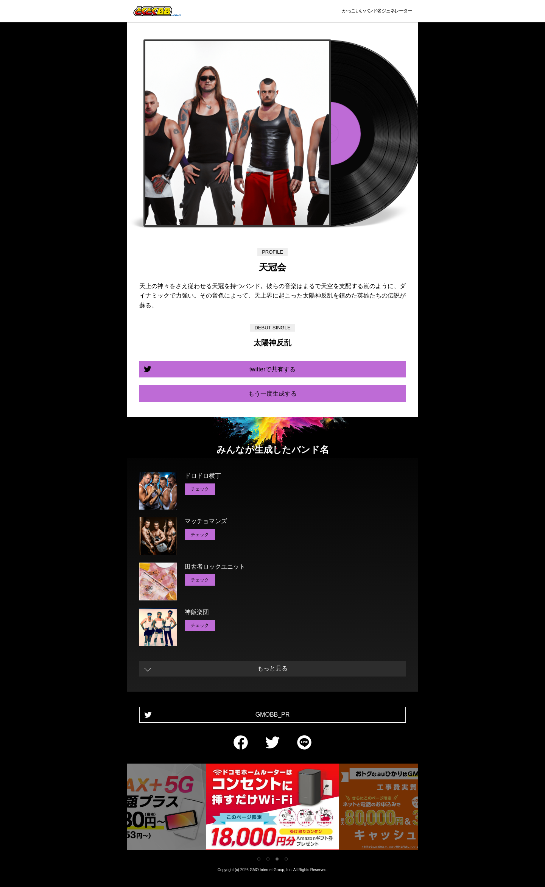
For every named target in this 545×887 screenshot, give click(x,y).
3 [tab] (277, 859)
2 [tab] (267, 859)
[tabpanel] (272, 808)
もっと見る (272, 668)
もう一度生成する (272, 393)
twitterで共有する (272, 369)
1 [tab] (258, 859)
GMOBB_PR (272, 714)
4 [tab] (286, 859)
